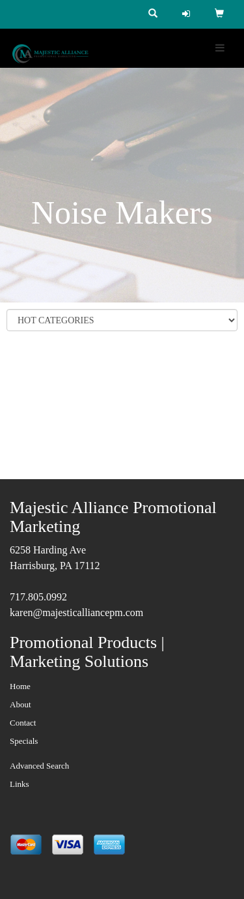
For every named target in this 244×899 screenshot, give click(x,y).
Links (19, 784)
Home (20, 686)
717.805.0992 (38, 596)
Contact (23, 723)
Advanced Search (39, 766)
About (20, 704)
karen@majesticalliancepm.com (76, 612)
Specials (24, 741)
